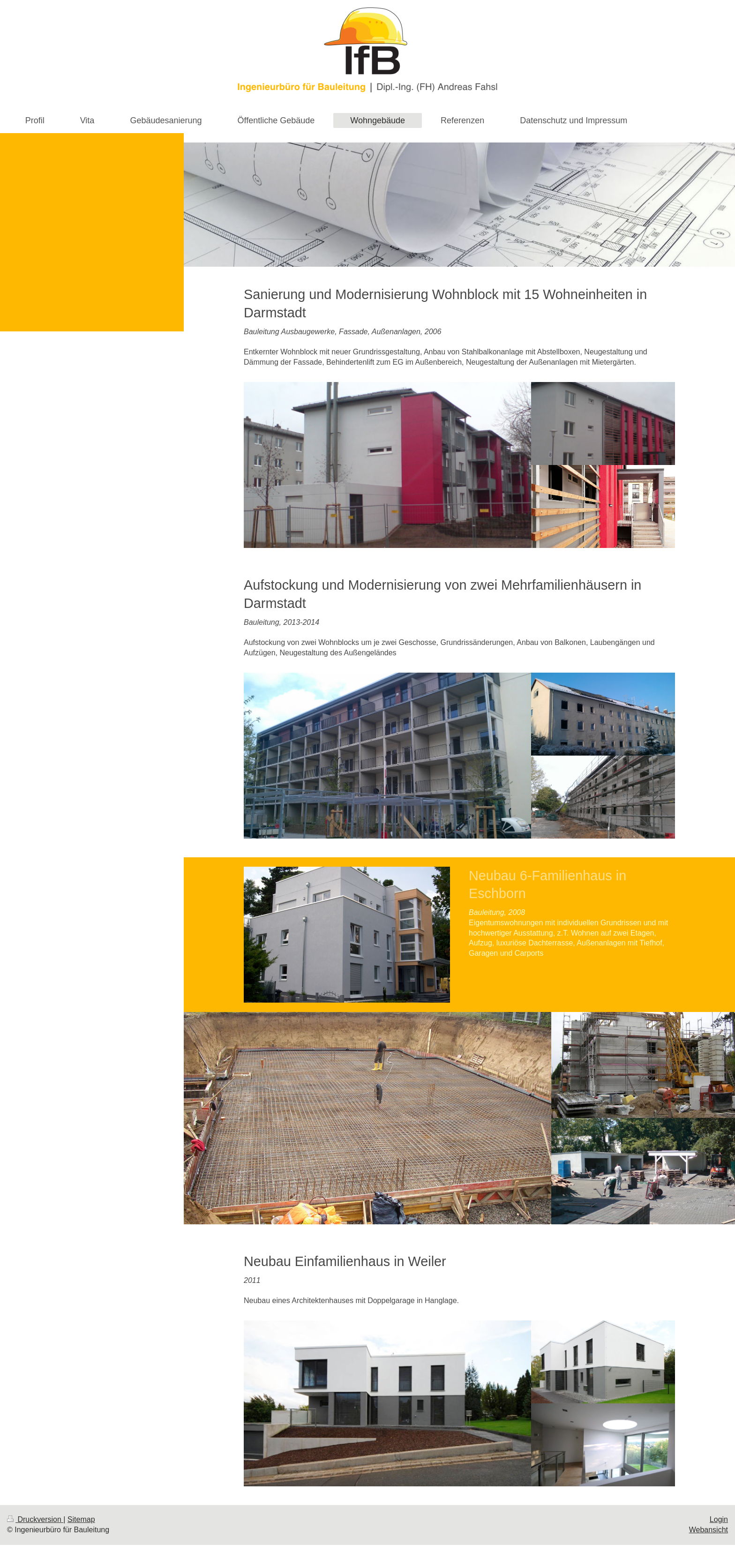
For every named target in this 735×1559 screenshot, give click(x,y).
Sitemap (81, 1519)
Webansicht (708, 1530)
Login (719, 1519)
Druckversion (35, 1519)
